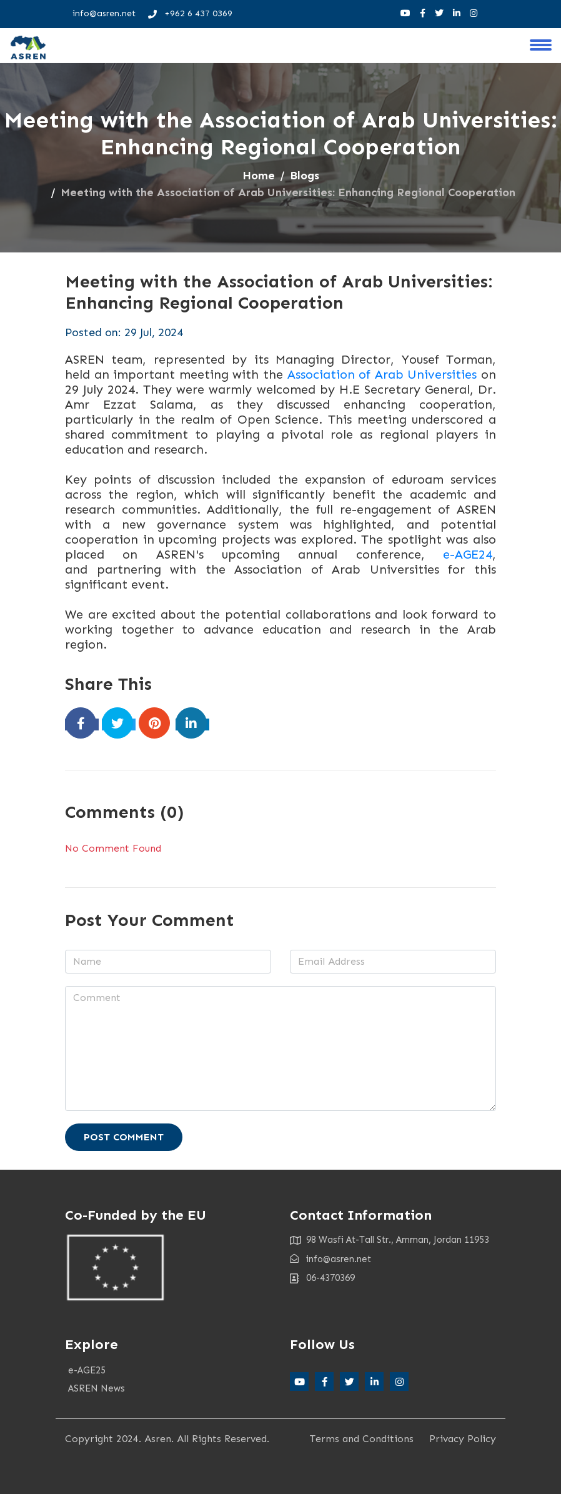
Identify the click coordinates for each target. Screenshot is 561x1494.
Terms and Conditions (362, 1439)
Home (258, 175)
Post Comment (124, 1137)
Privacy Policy (462, 1439)
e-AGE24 (467, 554)
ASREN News (96, 1388)
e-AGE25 (87, 1370)
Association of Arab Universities (382, 374)
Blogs (304, 175)
